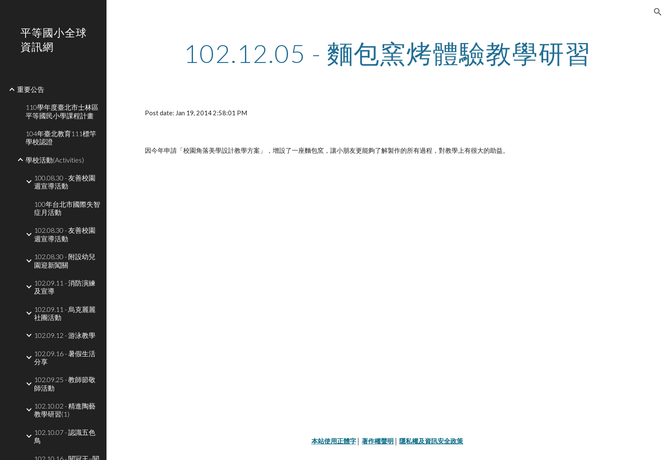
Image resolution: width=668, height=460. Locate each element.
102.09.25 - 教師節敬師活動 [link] (64, 383)
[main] (387, 53)
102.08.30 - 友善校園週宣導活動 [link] (64, 234)
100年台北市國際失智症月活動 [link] (67, 208)
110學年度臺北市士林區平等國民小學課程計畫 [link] (62, 111)
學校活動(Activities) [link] (55, 160)
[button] (658, 12)
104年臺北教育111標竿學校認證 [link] (61, 137)
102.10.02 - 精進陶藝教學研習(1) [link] (64, 410)
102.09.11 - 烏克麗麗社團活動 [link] (64, 313)
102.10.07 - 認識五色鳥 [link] (64, 436)
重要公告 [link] (30, 89)
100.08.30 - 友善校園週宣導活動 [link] (64, 182)
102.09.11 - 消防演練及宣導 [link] (64, 287)
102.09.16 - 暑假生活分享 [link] (64, 357)
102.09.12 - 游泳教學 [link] (64, 335)
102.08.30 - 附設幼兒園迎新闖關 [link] (64, 260)
